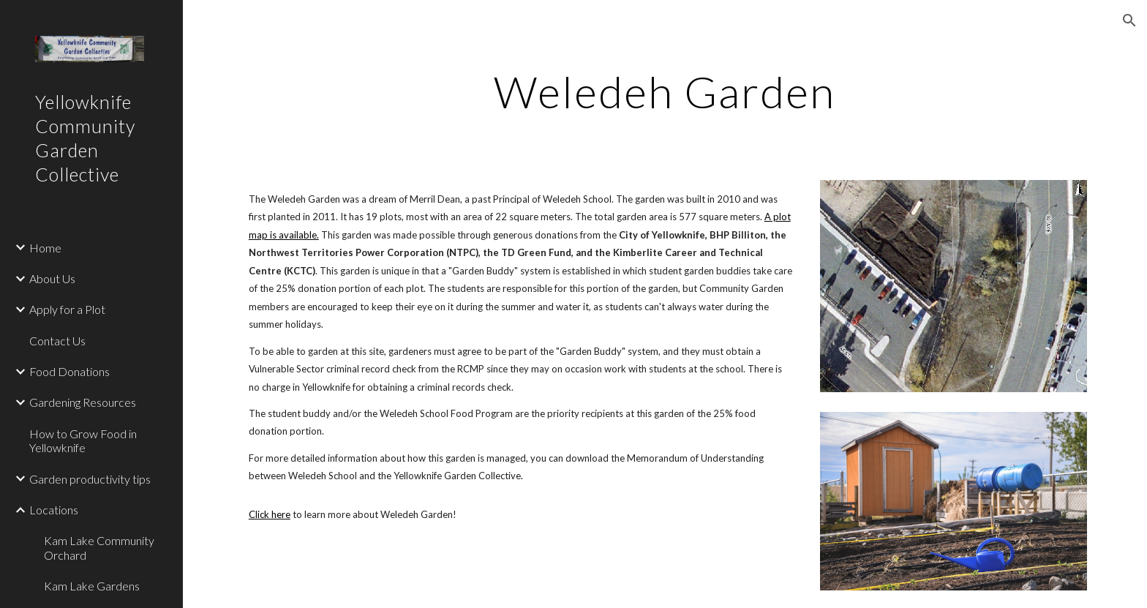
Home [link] (45, 248)
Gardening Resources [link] (82, 402)
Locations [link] (53, 510)
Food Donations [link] (69, 371)
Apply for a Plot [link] (67, 309)
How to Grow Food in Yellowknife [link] (83, 440)
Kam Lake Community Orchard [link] (99, 547)
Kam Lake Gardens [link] (92, 586)
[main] (665, 91)
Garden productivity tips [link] (90, 479)
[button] (1129, 20)
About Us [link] (52, 278)
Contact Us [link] (57, 341)
